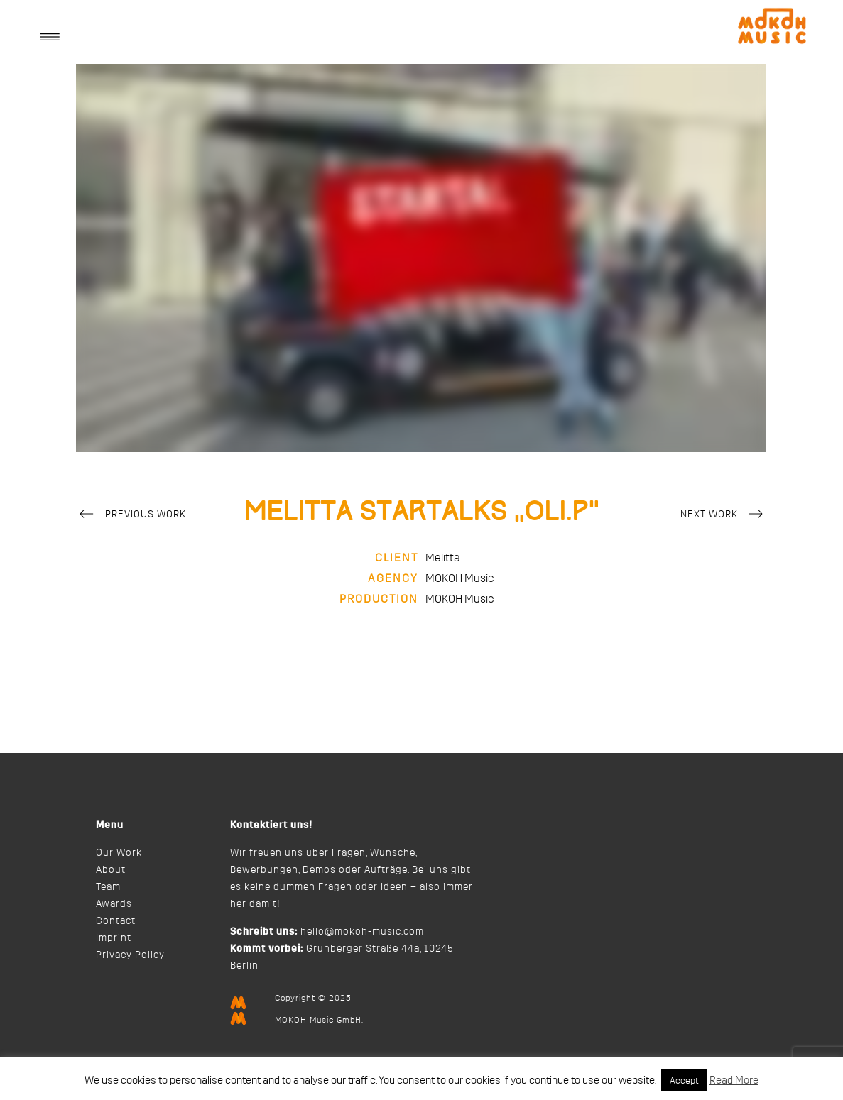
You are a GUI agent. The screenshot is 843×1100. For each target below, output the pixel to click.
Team (108, 887)
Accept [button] (684, 1080)
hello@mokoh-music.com (362, 932)
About (111, 870)
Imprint (113, 938)
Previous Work (131, 515)
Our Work (119, 853)
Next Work (723, 515)
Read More (733, 1080)
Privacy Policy (130, 955)
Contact (116, 921)
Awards (114, 904)
